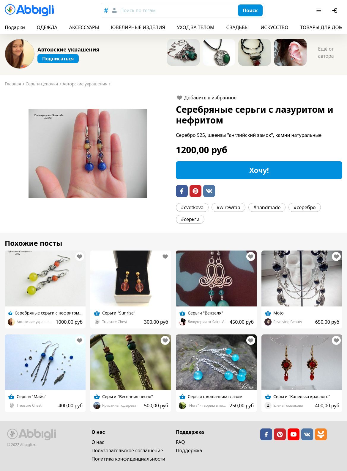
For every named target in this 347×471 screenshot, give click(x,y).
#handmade (267, 207)
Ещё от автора (326, 52)
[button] (88, 153)
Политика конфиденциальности (128, 459)
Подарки (15, 27)
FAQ (180, 442)
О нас (98, 442)
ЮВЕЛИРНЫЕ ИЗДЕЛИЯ (138, 27)
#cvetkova (192, 207)
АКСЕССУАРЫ (84, 27)
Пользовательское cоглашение (127, 450)
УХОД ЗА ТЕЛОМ (195, 27)
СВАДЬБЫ (237, 27)
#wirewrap (228, 207)
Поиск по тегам (138, 10)
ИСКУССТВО (274, 27)
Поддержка (189, 450)
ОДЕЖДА (47, 27)
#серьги (190, 219)
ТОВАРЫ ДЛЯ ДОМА (323, 27)
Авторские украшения (68, 49)
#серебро (305, 207)
